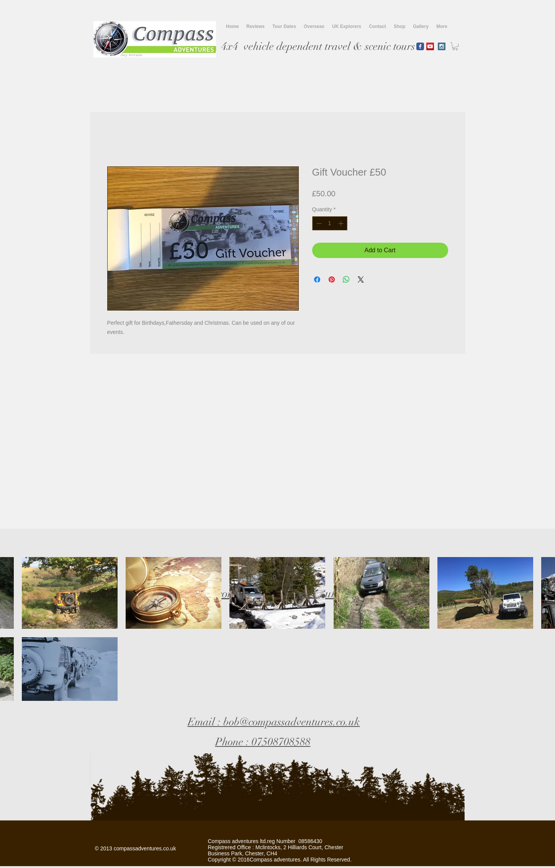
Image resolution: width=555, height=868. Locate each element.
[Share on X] (360, 279)
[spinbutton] (330, 223)
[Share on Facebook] (317, 279)
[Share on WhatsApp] (346, 279)
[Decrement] (318, 223)
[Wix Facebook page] (420, 46)
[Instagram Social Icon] (441, 46)
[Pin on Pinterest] (331, 279)
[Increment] (341, 223)
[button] (455, 46)
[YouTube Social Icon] (430, 46)
